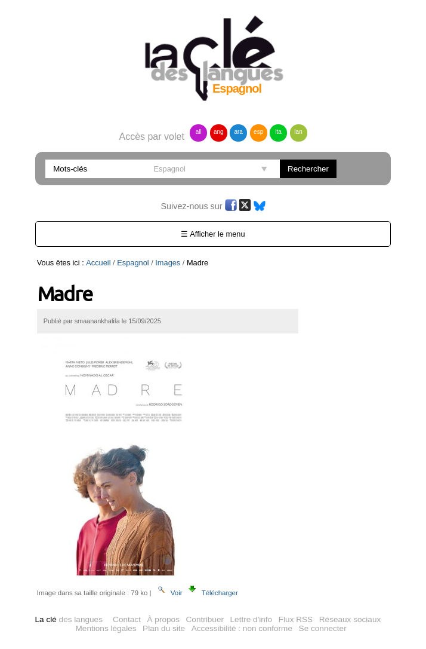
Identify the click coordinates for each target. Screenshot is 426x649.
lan (298, 131)
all (199, 131)
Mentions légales (106, 628)
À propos (163, 619)
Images (167, 262)
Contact (127, 619)
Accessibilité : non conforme (242, 628)
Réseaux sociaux (350, 619)
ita (278, 131)
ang (219, 131)
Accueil (98, 262)
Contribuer (205, 619)
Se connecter (323, 628)
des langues (69, 619)
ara (238, 131)
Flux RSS (296, 619)
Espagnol (133, 262)
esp (258, 131)
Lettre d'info (251, 619)
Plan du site (164, 628)
